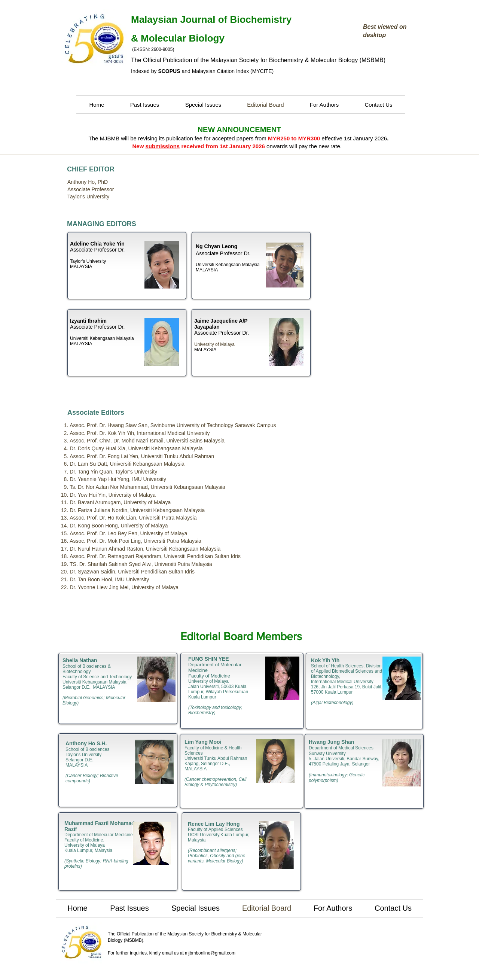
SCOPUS (169, 71)
